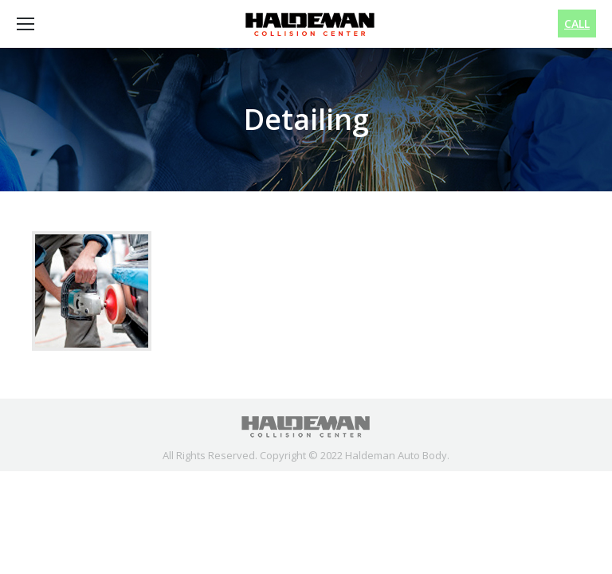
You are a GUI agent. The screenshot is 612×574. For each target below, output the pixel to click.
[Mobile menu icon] (25, 23)
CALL (577, 23)
